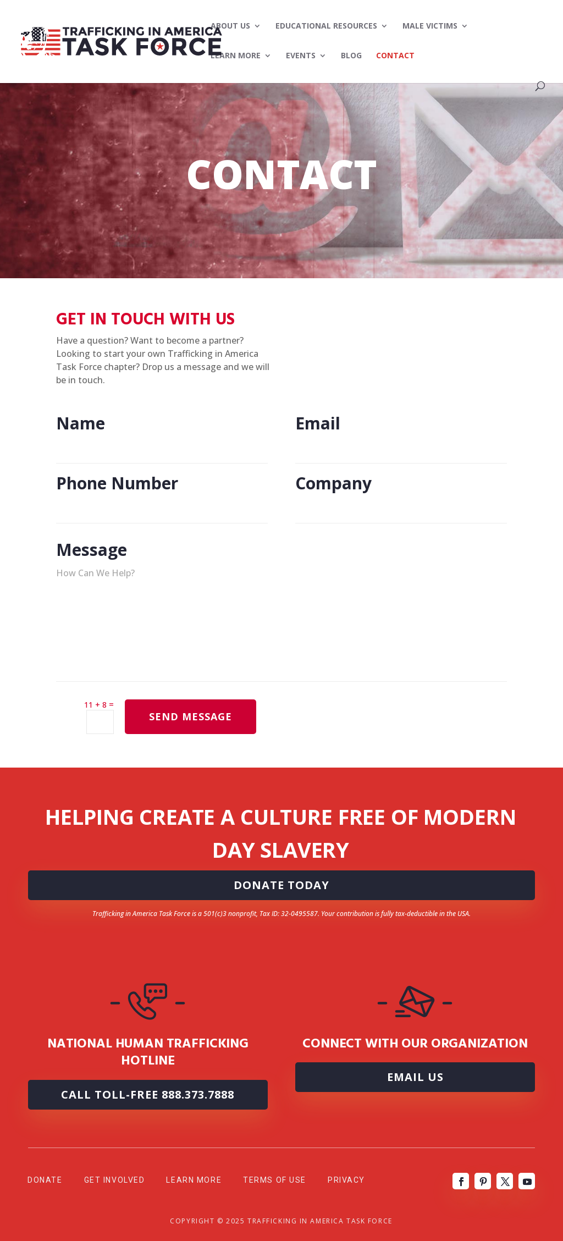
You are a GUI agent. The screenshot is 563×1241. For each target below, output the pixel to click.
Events (301, 56)
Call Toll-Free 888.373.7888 (147, 1094)
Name (162, 447)
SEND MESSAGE (190, 716)
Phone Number (162, 507)
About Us (230, 26)
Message (281, 667)
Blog (351, 56)
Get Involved (114, 1180)
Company (401, 507)
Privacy (346, 1180)
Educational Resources (326, 26)
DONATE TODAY (281, 885)
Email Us (415, 1076)
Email (401, 447)
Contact (395, 56)
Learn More (236, 56)
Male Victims (429, 26)
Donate (44, 1180)
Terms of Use (274, 1180)
